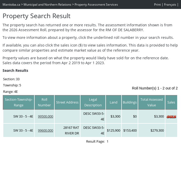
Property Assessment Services (96, 4)
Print (157, 4)
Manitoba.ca (11, 4)
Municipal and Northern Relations (47, 4)
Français (170, 4)
